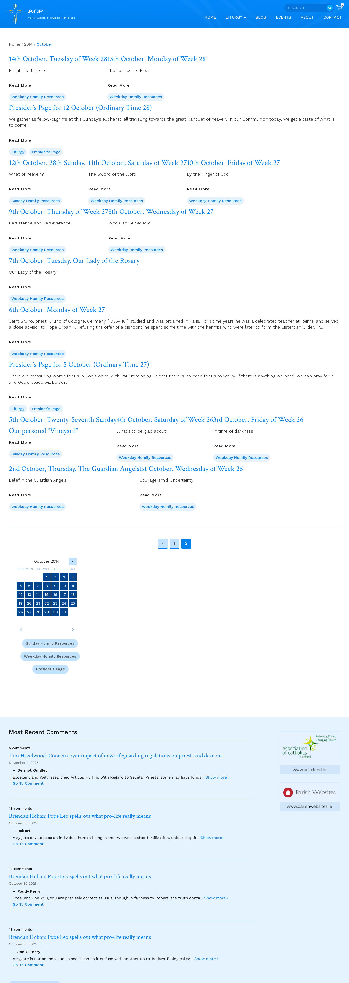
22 (46, 603)
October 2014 (46, 561)
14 (38, 594)
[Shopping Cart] (339, 8)
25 (73, 603)
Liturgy (17, 152)
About (307, 17)
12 (20, 594)
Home (210, 17)
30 (55, 611)
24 (64, 603)
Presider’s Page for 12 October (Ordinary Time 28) (80, 108)
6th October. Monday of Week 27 (57, 310)
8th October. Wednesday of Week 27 (161, 212)
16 (55, 594)
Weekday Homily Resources (37, 96)
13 (29, 594)
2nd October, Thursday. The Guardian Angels (74, 469)
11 (72, 585)
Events (283, 17)
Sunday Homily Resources (35, 200)
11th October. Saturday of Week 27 (137, 163)
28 (38, 611)
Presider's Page (46, 152)
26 (20, 611)
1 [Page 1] (174, 543)
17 (64, 594)
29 (46, 611)
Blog (261, 17)
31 (64, 611)
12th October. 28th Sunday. (47, 163)
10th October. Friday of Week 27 (233, 163)
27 (29, 611)
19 (20, 603)
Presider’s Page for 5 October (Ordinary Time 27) (79, 365)
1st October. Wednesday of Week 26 (191, 469)
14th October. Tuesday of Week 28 (58, 59)
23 (55, 603)
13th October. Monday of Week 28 (156, 59)
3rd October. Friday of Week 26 (258, 420)
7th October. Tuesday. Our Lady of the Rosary (74, 261)
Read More (20, 85)
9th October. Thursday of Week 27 (58, 212)
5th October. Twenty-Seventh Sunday (62, 420)
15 (47, 594)
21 (38, 603)
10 (64, 585)
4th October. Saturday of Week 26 (164, 420)
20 (29, 603)
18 (73, 594)
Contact (332, 17)
